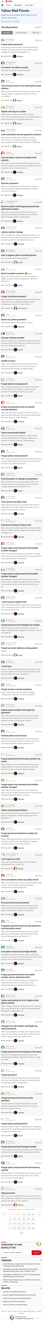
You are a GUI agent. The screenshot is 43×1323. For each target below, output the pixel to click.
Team (9, 1311)
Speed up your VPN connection (14, 1301)
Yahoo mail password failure (14, 810)
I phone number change (12, 232)
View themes (16, 21)
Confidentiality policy (28, 1311)
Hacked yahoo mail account (14, 735)
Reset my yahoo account (12, 273)
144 (28, 1228)
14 (24, 1214)
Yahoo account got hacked (13, 432)
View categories (6, 21)
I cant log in (6, 666)
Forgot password (9, 1075)
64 (24, 1224)
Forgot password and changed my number (20, 625)
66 (33, 1224)
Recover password (9, 183)
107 (19, 1228)
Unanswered (21, 32)
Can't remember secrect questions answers (21, 134)
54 (14, 1219)
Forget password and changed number (19, 1146)
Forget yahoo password (12, 44)
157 (21, 1233)
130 (24, 1228)
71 (10, 1228)
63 (19, 1224)
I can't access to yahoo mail (13, 602)
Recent (7, 32)
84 (14, 1228)
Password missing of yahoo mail (16, 525)
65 (28, 1224)
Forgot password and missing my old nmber (21, 1051)
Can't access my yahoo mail (14, 502)
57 (19, 1219)
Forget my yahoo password (13, 296)
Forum (8, 5)
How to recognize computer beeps (15, 1305)
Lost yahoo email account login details (19, 951)
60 (33, 1219)
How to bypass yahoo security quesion (18, 255)
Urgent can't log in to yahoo (13, 111)
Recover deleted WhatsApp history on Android (19, 1295)
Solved (36, 32)
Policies (21, 1313)
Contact (38, 1311)
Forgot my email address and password (19, 648)
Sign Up (4, 1311)
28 (28, 1214)
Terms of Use (17, 1311)
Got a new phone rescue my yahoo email (19, 879)
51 (10, 1219)
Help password (8, 1193)
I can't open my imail (10, 859)
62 (14, 1224)
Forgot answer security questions (16, 689)
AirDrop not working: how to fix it (14, 1292)
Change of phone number (12, 338)
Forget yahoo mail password (14, 384)
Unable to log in (8, 361)
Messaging (18, 5)
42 (33, 1214)
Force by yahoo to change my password (19, 479)
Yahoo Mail (29, 5)
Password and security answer (15, 902)
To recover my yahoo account (14, 67)
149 (33, 1228)
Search (38, 27)
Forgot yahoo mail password (14, 456)
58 (24, 1219)
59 (28, 1219)
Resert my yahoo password (13, 319)
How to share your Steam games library (17, 1298)
